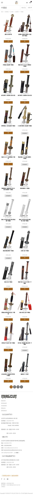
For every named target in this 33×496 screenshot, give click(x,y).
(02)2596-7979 (10, 420)
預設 (23, 7)
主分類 (11, 11)
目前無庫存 (24, 133)
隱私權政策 (4, 410)
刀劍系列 (17, 11)
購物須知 (3, 408)
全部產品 (7, 11)
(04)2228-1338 (10, 462)
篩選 (30, 7)
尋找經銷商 (4, 405)
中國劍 (22, 11)
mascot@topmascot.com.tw (11, 447)
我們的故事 (4, 403)
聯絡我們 (3, 400)
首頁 (2, 11)
